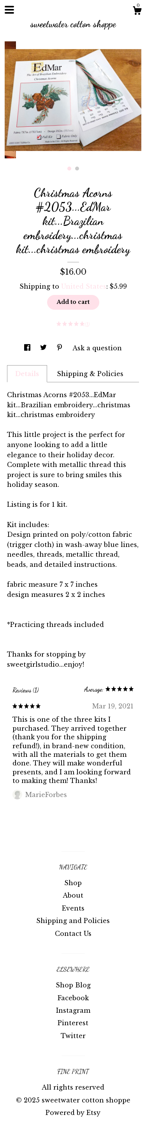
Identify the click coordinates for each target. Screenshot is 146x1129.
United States (83, 286)
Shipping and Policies (73, 921)
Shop (73, 883)
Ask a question (97, 348)
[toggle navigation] (9, 10)
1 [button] (69, 168)
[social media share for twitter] (44, 348)
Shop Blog (73, 985)
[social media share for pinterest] (60, 348)
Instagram (73, 1010)
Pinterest (73, 1023)
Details (27, 374)
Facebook (73, 998)
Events (73, 908)
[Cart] (137, 12)
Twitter (73, 1036)
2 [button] (77, 168)
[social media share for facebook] (28, 348)
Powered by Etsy (73, 1113)
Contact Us (73, 933)
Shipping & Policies (90, 374)
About (73, 895)
